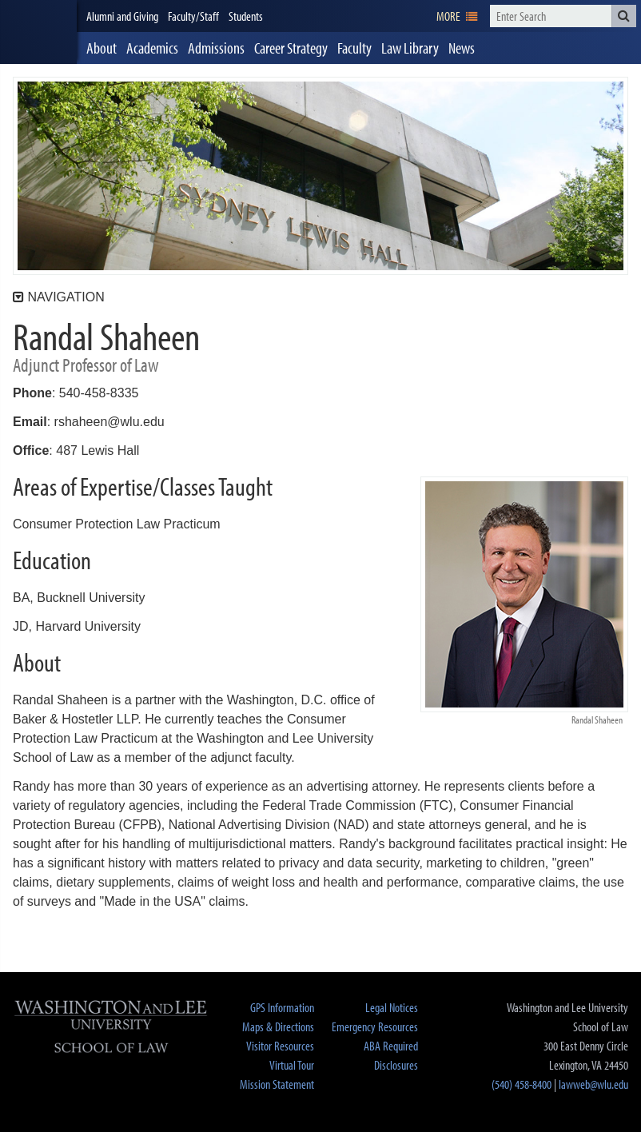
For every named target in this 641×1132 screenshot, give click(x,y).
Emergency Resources (375, 1026)
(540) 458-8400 (521, 1084)
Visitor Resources (280, 1046)
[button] (623, 16)
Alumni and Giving (122, 16)
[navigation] (457, 16)
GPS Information (282, 1007)
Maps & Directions (278, 1026)
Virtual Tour (291, 1065)
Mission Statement (277, 1084)
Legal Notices (391, 1007)
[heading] (38, 32)
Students (246, 16)
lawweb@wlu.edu (593, 1084)
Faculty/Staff (193, 16)
